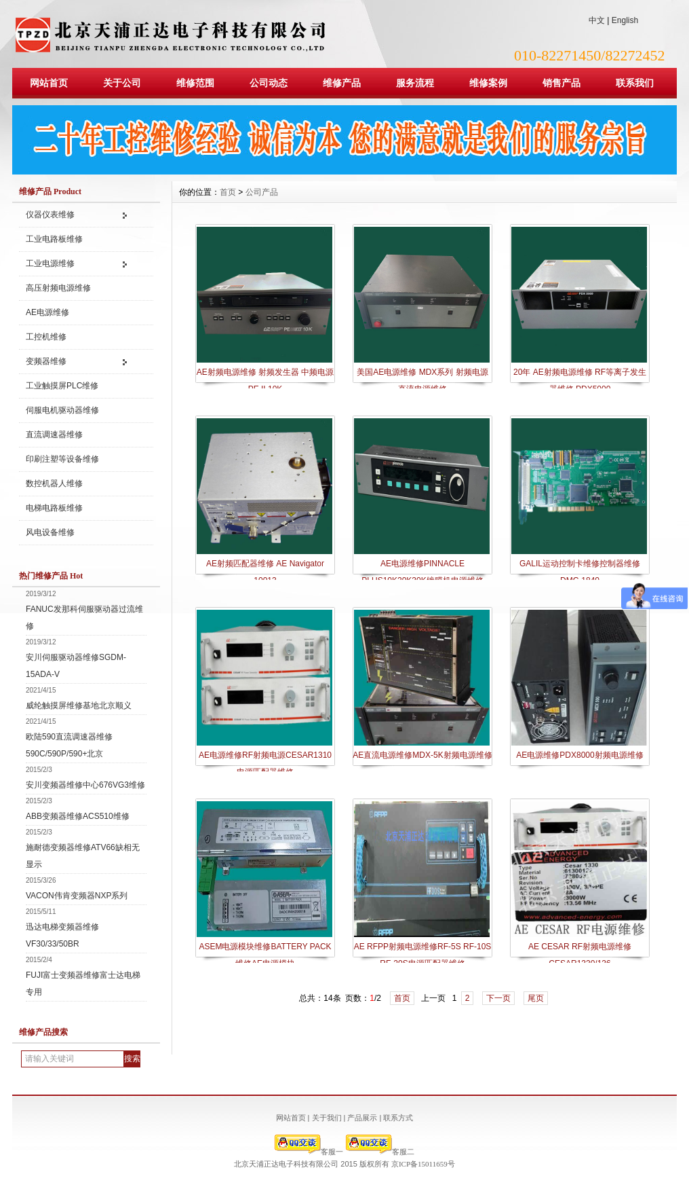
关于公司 (122, 82)
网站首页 (49, 82)
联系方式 (398, 1118)
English (625, 20)
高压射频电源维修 (58, 288)
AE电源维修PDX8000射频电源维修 (579, 755)
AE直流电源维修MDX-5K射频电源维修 (422, 755)
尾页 (536, 998)
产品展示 (362, 1118)
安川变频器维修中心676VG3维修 (85, 785)
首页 (228, 192)
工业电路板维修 (54, 239)
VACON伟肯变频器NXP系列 (76, 895)
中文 (597, 20)
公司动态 (269, 82)
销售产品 (561, 82)
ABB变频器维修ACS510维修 (78, 816)
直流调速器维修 (54, 434)
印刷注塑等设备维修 (62, 459)
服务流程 (415, 82)
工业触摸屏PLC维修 (62, 385)
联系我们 (635, 82)
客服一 (309, 1152)
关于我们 (327, 1118)
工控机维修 (46, 337)
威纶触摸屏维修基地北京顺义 (79, 705)
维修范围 (195, 82)
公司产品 (261, 192)
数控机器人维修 (54, 483)
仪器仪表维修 (50, 214)
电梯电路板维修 (54, 508)
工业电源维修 (50, 263)
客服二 (380, 1152)
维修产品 (342, 82)
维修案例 (488, 82)
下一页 (498, 998)
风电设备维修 (50, 532)
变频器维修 (46, 361)
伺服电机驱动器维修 (62, 410)
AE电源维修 (47, 312)
